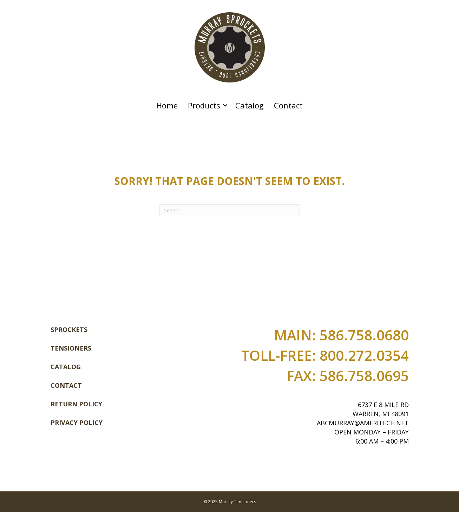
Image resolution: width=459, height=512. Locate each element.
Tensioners (71, 348)
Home (167, 105)
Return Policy (76, 404)
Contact (288, 105)
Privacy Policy (77, 422)
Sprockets (69, 329)
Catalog (249, 105)
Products (204, 105)
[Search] (229, 210)
